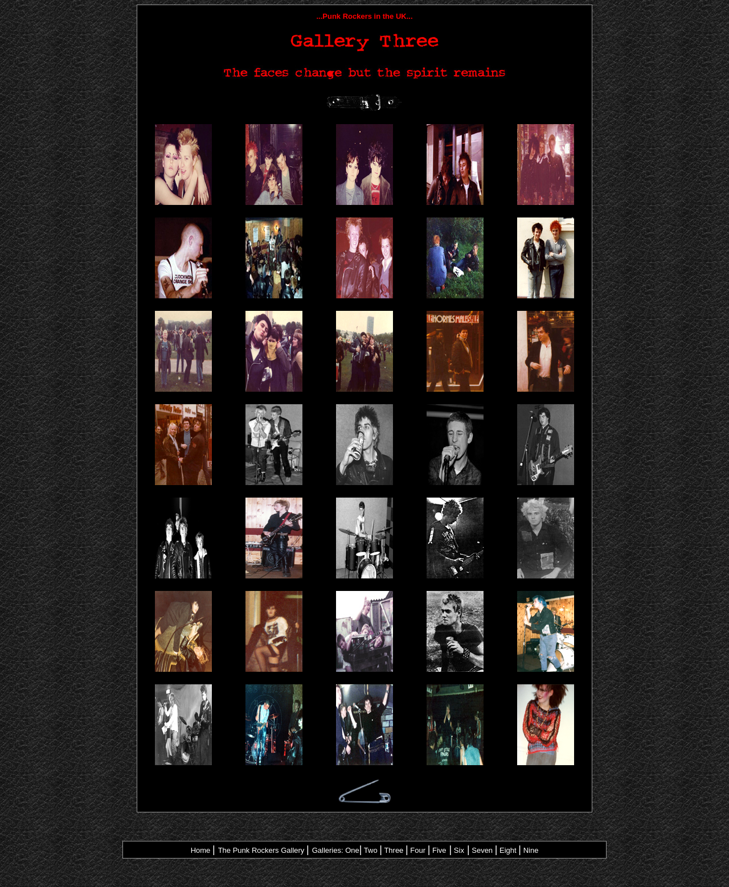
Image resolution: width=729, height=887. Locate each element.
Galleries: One (335, 850)
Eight (508, 850)
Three (393, 850)
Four (417, 850)
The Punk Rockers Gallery (262, 850)
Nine (531, 850)
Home (201, 850)
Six (459, 850)
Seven (482, 850)
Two (371, 850)
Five (439, 850)
